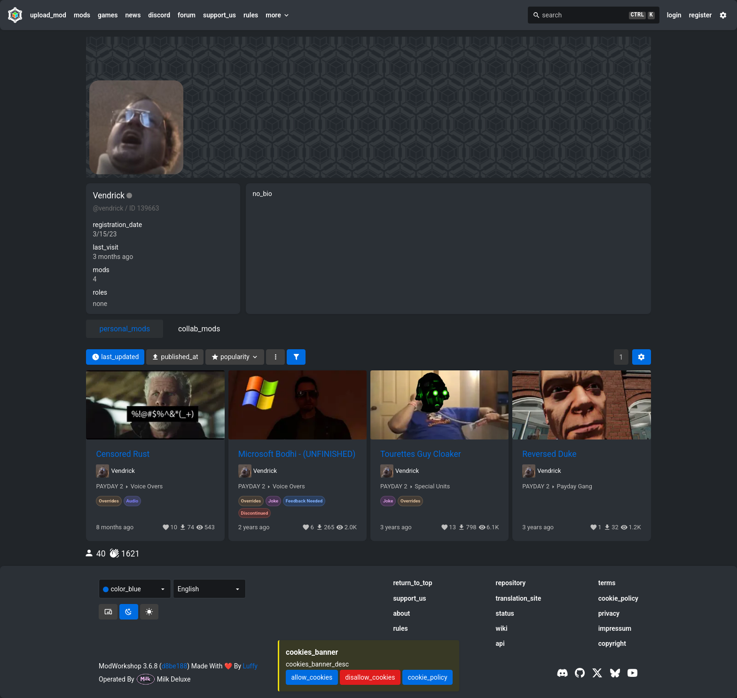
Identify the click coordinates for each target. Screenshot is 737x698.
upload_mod (48, 15)
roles (100, 292)
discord (159, 15)
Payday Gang (574, 486)
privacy (608, 613)
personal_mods (124, 328)
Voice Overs (147, 486)
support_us (219, 15)
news (133, 15)
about (401, 613)
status (505, 613)
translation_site (518, 598)
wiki (502, 628)
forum (187, 15)
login (674, 15)
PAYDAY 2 (109, 486)
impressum (615, 628)
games (108, 15)
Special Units (432, 486)
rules (250, 15)
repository (511, 583)
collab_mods (199, 328)
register (700, 15)
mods (82, 15)
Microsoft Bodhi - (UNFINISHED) (297, 454)
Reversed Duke (549, 454)
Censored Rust (122, 454)
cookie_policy (618, 598)
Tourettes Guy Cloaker (420, 454)
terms (607, 583)
